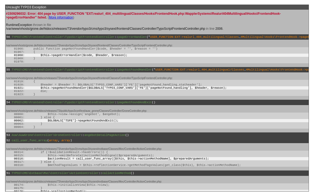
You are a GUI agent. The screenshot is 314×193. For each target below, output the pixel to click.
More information (61, 17)
